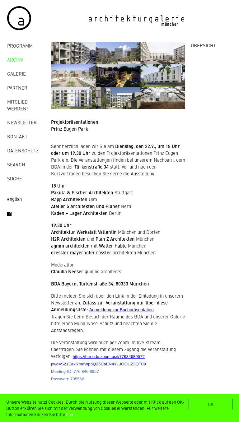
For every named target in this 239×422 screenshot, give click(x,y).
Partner (17, 87)
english (14, 199)
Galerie (16, 73)
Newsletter (22, 122)
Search (16, 164)
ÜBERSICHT (203, 45)
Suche (14, 178)
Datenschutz (23, 150)
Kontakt (17, 136)
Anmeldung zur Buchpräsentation (121, 309)
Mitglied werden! (17, 105)
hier (70, 414)
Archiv (15, 59)
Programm (20, 45)
